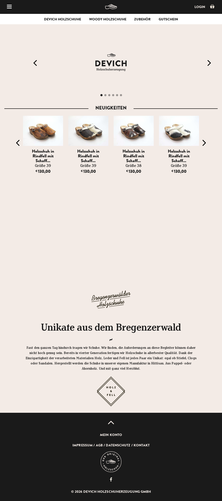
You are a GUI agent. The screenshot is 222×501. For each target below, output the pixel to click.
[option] (43, 145)
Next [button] (209, 63)
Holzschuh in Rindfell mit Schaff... (43, 156)
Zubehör (142, 19)
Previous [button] (35, 63)
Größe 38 (134, 166)
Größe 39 (43, 166)
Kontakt (142, 445)
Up (111, 422)
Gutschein (168, 19)
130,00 (43, 171)
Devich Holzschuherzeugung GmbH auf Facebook (111, 479)
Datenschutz (118, 445)
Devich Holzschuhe (62, 19)
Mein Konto (111, 434)
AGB (99, 445)
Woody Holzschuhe (107, 19)
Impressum (82, 445)
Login (199, 7)
